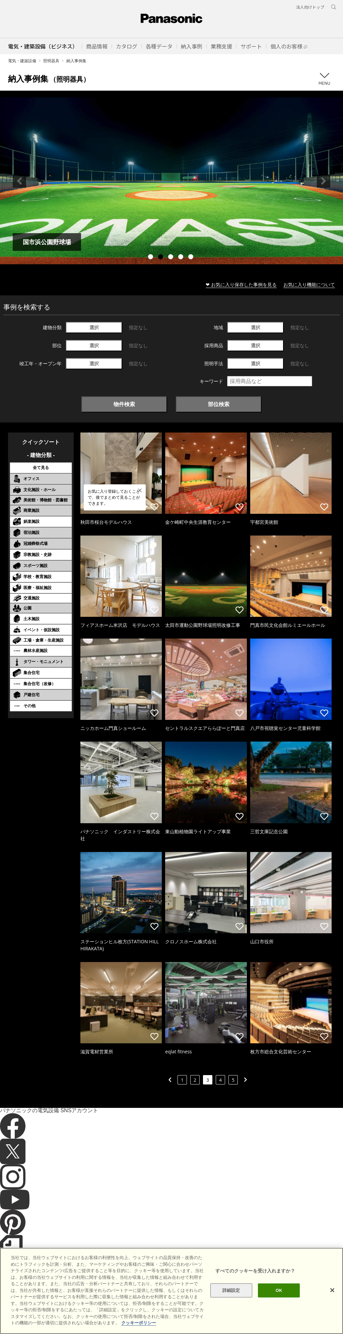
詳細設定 (231, 1290)
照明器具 (51, 61)
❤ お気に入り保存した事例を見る (241, 284)
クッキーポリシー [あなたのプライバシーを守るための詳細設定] (138, 1322)
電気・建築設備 (22, 61)
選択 (94, 327)
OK (279, 1290)
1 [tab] (151, 257)
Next (323, 181)
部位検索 (218, 404)
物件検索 (124, 404)
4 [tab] (181, 257)
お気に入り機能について (309, 284)
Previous (19, 181)
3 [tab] (171, 257)
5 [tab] (191, 257)
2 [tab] (161, 257)
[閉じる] (332, 1290)
